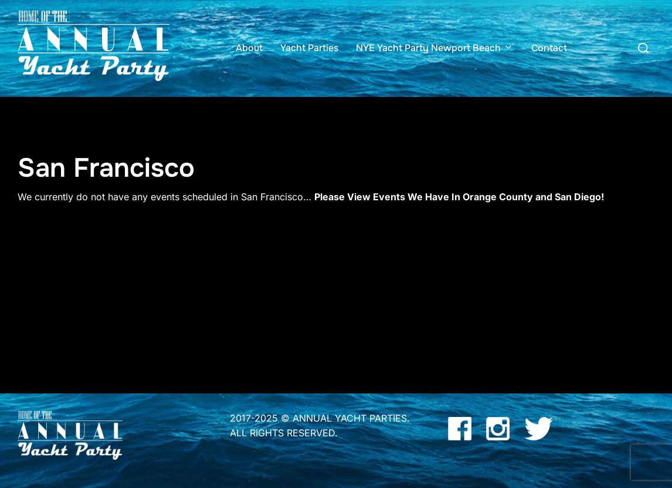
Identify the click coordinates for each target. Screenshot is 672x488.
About (249, 48)
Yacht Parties (309, 48)
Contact (549, 48)
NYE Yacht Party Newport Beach (435, 48)
